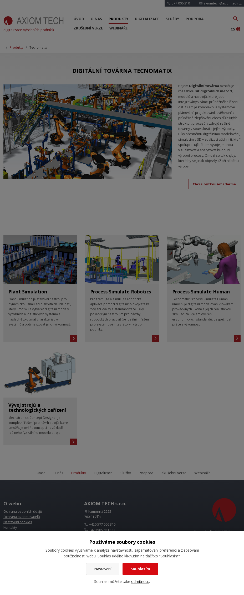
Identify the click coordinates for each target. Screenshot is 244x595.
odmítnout (140, 581)
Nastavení (102, 568)
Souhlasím (140, 568)
